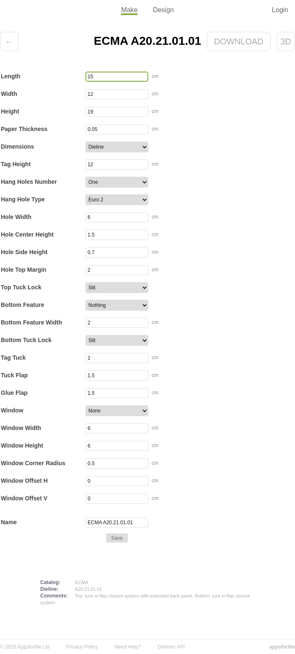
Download (239, 41)
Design (163, 9)
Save (116, 538)
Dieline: (49, 589)
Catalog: (50, 582)
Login (280, 9)
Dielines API (171, 647)
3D (285, 41)
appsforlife (282, 647)
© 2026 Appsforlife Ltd (24, 647)
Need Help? (127, 647)
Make (129, 9)
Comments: (54, 596)
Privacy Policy (82, 647)
